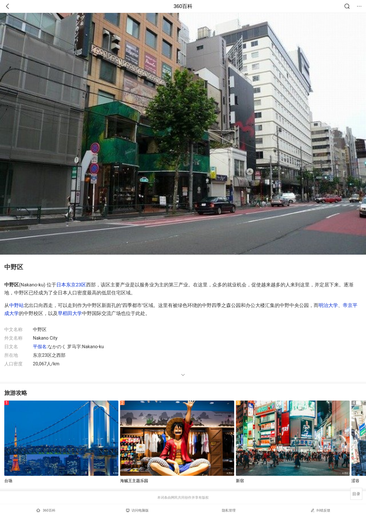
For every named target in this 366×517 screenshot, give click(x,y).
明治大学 (328, 305)
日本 (61, 285)
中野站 (16, 305)
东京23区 (76, 285)
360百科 (183, 6)
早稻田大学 (70, 313)
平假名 (40, 346)
